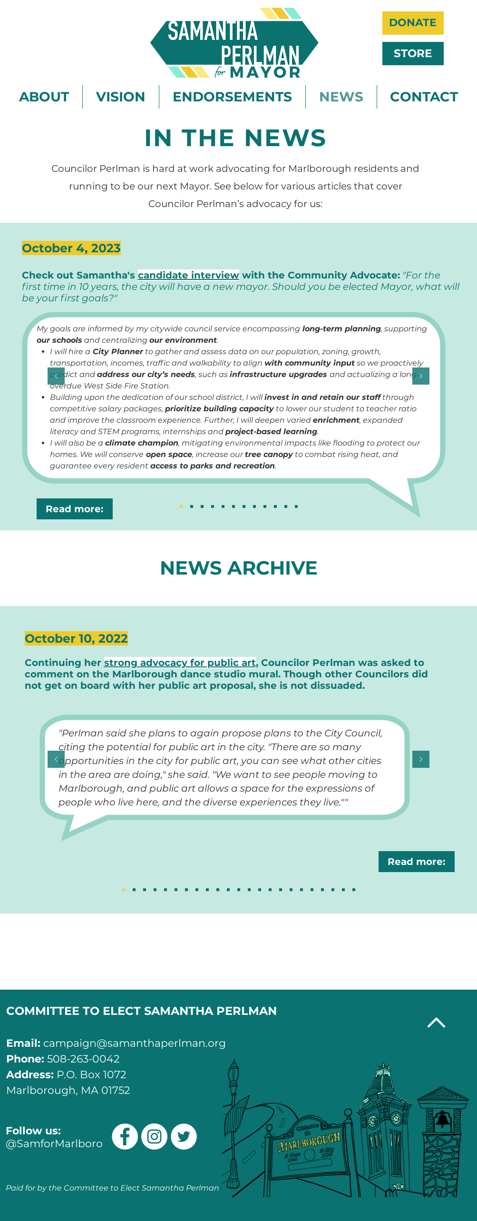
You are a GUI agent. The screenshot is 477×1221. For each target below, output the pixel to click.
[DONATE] (413, 23)
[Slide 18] (123, 889)
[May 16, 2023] (254, 506)
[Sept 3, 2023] (223, 506)
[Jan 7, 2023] (296, 506)
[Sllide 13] (228, 889)
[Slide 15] (207, 889)
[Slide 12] (238, 889)
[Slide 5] (312, 889)
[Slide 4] (322, 889)
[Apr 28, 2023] (264, 506)
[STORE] (413, 53)
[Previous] (56, 376)
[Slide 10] (259, 889)
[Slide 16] (196, 889)
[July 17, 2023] (244, 506)
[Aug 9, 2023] (233, 506)
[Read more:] (75, 508)
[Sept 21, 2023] (202, 506)
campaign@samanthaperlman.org (134, 1043)
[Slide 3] (332, 889)
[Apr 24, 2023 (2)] (275, 506)
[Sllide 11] (249, 889)
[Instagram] (154, 1136)
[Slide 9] (270, 889)
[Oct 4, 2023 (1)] (191, 506)
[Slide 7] (291, 889)
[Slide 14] (217, 889)
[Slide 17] (186, 889)
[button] (44, 97)
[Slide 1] (353, 889)
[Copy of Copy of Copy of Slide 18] (155, 889)
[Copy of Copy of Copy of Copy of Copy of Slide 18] (176, 889)
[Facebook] (125, 1136)
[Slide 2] (343, 889)
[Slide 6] (301, 889)
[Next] (420, 376)
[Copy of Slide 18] (134, 889)
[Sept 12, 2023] (212, 506)
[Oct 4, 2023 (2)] (181, 506)
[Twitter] (184, 1136)
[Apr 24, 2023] (285, 506)
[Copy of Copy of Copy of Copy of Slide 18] (165, 889)
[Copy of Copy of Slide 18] (144, 889)
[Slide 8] (280, 889)
